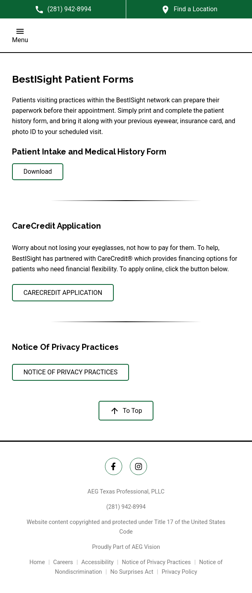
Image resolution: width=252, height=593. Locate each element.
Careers (63, 562)
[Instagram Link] (138, 466)
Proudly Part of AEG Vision (126, 547)
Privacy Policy (179, 572)
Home (37, 562)
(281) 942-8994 (125, 507)
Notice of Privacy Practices (156, 562)
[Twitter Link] (113, 466)
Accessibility (97, 562)
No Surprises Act (131, 572)
